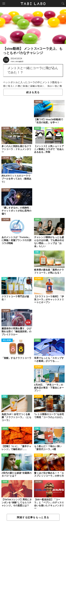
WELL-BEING (7, 340)
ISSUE (37, 128)
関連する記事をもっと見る (33, 517)
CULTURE (38, 102)
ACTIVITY (38, 279)
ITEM (37, 252)
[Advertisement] (33, 559)
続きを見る (33, 92)
